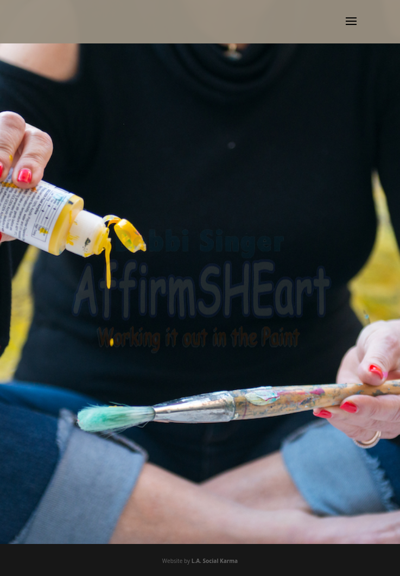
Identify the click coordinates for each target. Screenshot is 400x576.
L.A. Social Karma (215, 561)
